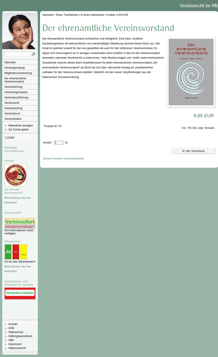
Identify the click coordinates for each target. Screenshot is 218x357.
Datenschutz (15, 332)
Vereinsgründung (14, 67)
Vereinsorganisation (16, 92)
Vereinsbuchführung (16, 97)
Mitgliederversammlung (18, 73)
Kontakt (13, 324)
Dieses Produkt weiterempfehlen (63, 158)
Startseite (10, 62)
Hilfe (11, 340)
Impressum (15, 344)
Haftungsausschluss (20, 336)
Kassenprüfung (13, 108)
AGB (11, 328)
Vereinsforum (12, 113)
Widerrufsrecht (17, 348)
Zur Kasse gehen (18, 129)
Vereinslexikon (13, 118)
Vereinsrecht (11, 102)
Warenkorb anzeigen (20, 125)
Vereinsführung (13, 86)
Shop (59, 14)
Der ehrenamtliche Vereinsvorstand (15, 80)
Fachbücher (71, 14)
